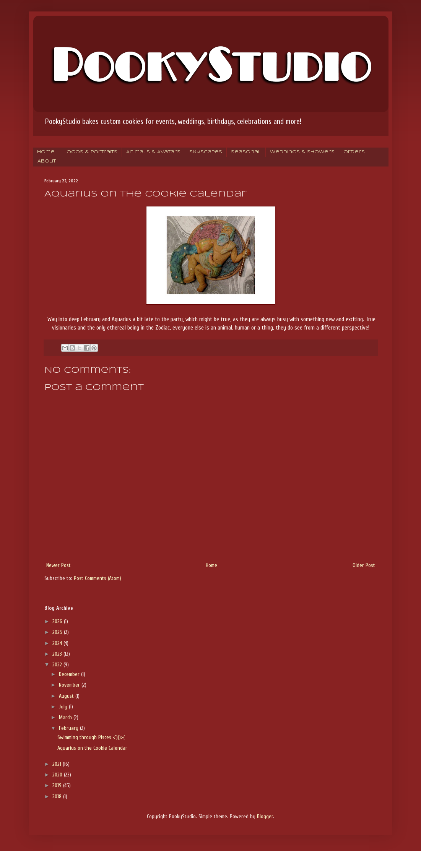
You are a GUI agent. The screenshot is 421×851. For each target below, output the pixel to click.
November (70, 685)
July (64, 706)
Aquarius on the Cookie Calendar (92, 748)
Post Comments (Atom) (97, 578)
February (69, 728)
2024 (57, 643)
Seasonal (246, 152)
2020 (58, 774)
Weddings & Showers (302, 152)
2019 (57, 785)
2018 (57, 796)
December (70, 674)
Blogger (265, 816)
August (67, 696)
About (46, 161)
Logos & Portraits (90, 152)
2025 (58, 632)
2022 (57, 664)
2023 (57, 654)
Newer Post (58, 565)
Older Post (364, 565)
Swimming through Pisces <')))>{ (91, 737)
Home (46, 152)
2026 (58, 621)
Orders (354, 152)
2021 (57, 764)
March (66, 717)
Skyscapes (205, 152)
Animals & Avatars (153, 152)
